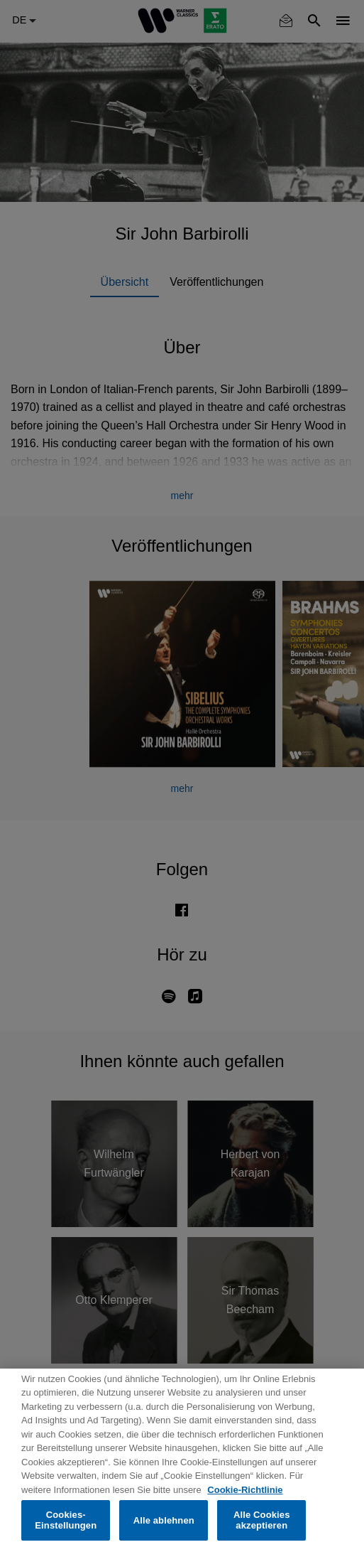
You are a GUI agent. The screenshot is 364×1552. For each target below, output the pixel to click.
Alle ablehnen (163, 1520)
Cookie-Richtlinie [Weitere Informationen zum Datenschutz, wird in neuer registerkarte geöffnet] (244, 1489)
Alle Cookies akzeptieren (261, 1520)
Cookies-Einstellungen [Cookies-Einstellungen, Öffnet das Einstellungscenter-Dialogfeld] (65, 1520)
